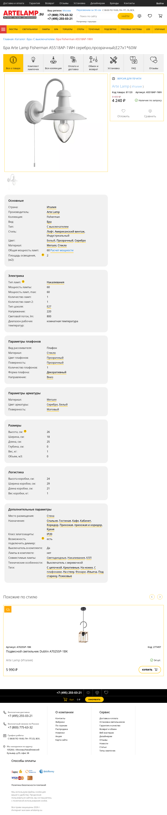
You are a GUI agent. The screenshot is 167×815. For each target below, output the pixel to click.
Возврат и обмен (108, 729)
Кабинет (85, 521)
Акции (58, 736)
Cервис (104, 712)
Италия (51, 207)
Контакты (129, 3)
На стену (68, 572)
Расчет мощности (62, 250)
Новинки (60, 732)
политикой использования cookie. (30, 800)
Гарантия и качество (109, 725)
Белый (51, 240)
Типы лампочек (107, 750)
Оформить (94, 699)
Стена (50, 516)
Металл (51, 245)
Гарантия (34, 3)
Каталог (3, 29)
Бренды (114, 3)
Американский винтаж (69, 231)
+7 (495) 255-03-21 (60, 19)
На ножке (87, 567)
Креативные (71, 567)
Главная (8, 39)
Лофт (50, 231)
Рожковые (65, 576)
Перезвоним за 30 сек (88, 10)
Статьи (102, 747)
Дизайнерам (98, 3)
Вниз (50, 377)
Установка (79, 3)
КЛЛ (88, 558)
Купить (149, 669)
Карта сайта (61, 739)
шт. (69, 699)
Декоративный (56, 372)
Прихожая (66, 525)
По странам (61, 725)
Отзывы (64, 3)
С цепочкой (54, 567)
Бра (29, 39)
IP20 (49, 534)
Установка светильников (112, 721)
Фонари (81, 572)
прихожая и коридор (88, 525)
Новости (103, 743)
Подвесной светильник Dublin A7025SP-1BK (37, 651)
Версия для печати (129, 78)
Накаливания (55, 282)
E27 (49, 306)
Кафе (75, 521)
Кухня (50, 529)
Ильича (92, 572)
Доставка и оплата (13, 3)
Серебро (80, 240)
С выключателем (44, 39)
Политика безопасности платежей (28, 785)
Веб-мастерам (106, 732)
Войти (160, 3)
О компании (64, 712)
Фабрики (60, 721)
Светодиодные (56, 558)
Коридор (52, 525)
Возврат (49, 3)
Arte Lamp (53, 212)
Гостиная (65, 521)
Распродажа (61, 729)
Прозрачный (65, 240)
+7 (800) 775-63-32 (60, 15)
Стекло (62, 245)
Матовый (53, 409)
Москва (67, 10)
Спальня (52, 521)
